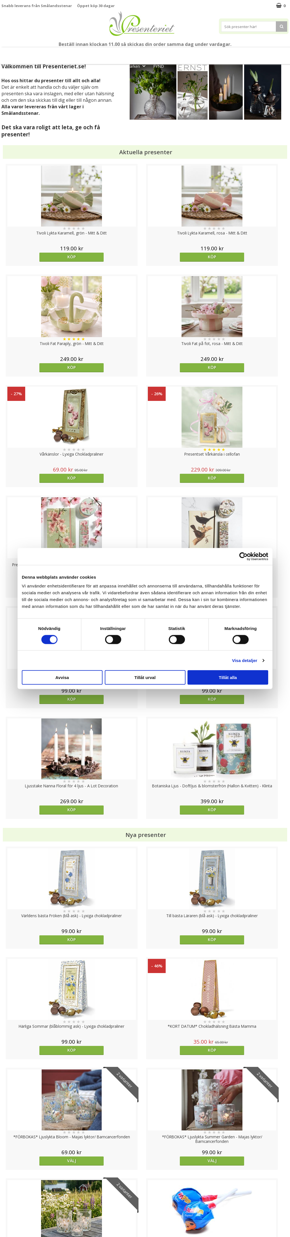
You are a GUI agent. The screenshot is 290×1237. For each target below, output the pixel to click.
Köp (37, 256)
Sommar (112, 53)
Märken (137, 66)
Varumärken (12, 1184)
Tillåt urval (145, 677)
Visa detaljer (244, 660)
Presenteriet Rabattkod (23, 1210)
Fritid (248, 53)
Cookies (8, 1175)
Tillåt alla (228, 677)
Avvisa (62, 677)
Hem (205, 53)
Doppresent (12, 1227)
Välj (37, 718)
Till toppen (145, 1156)
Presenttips (176, 53)
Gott (271, 53)
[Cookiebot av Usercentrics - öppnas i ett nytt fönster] (243, 556)
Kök (226, 53)
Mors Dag (44, 53)
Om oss (8, 1201)
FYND (158, 66)
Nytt (18, 53)
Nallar (6, 1218)
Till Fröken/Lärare (79, 53)
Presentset (142, 53)
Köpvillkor (10, 1192)
